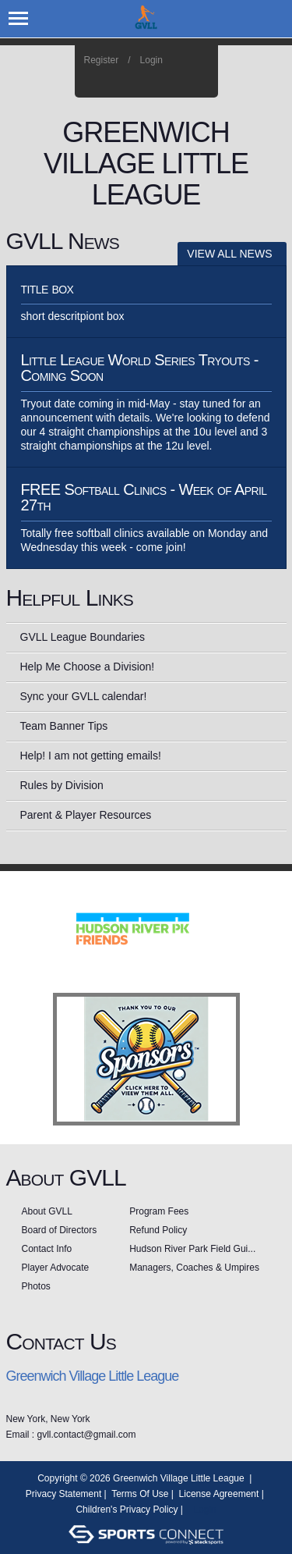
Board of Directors (59, 1230)
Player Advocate (56, 1267)
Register (101, 60)
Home (200, 81)
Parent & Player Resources (86, 815)
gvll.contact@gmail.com (86, 1434)
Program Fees (158, 1211)
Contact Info (47, 1248)
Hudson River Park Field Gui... (192, 1248)
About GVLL (47, 1211)
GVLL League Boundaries (83, 637)
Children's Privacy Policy (127, 1509)
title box (47, 288)
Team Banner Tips (64, 726)
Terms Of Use (139, 1493)
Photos (36, 1286)
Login (151, 60)
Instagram (179, 81)
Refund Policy (158, 1230)
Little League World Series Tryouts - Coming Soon (140, 367)
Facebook (158, 81)
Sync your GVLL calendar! (83, 696)
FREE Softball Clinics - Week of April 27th (144, 497)
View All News (229, 253)
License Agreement (219, 1493)
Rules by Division (62, 785)
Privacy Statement (63, 1493)
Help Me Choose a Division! (87, 666)
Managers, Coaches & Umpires (194, 1267)
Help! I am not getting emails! (90, 755)
